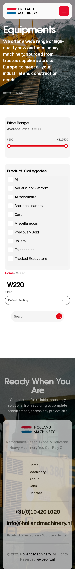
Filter (8, 292)
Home (9, 273)
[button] (37, 522)
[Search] (59, 316)
